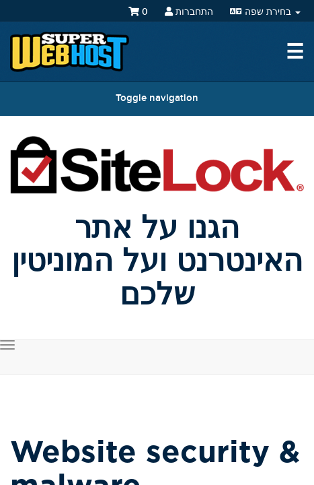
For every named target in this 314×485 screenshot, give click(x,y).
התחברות (189, 12)
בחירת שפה (265, 12)
